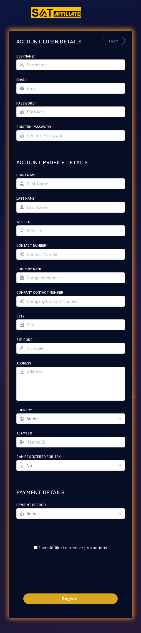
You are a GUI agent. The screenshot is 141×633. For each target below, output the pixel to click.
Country (24, 410)
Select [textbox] (32, 418)
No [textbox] (29, 465)
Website (24, 222)
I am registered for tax (38, 457)
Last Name (26, 198)
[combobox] (70, 418)
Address (23, 363)
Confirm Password (34, 127)
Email (22, 80)
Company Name (29, 269)
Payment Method (31, 505)
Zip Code (24, 340)
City (20, 316)
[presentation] (70, 575)
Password (26, 103)
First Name (27, 175)
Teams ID (24, 433)
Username (26, 56)
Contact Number (32, 245)
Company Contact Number (39, 292)
